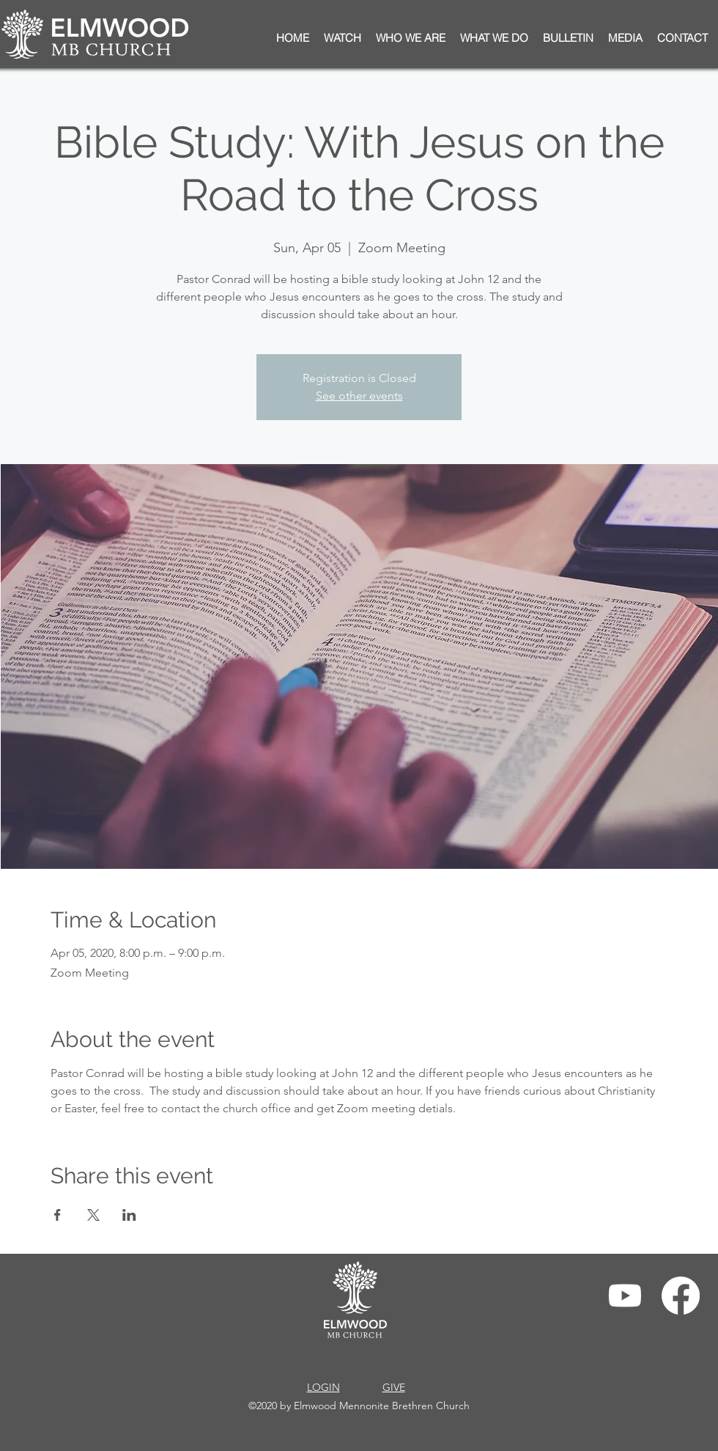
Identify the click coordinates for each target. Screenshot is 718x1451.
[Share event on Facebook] (57, 1215)
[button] (568, 38)
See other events (359, 396)
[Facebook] (681, 1295)
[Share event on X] (93, 1215)
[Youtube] (625, 1295)
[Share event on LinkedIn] (129, 1215)
